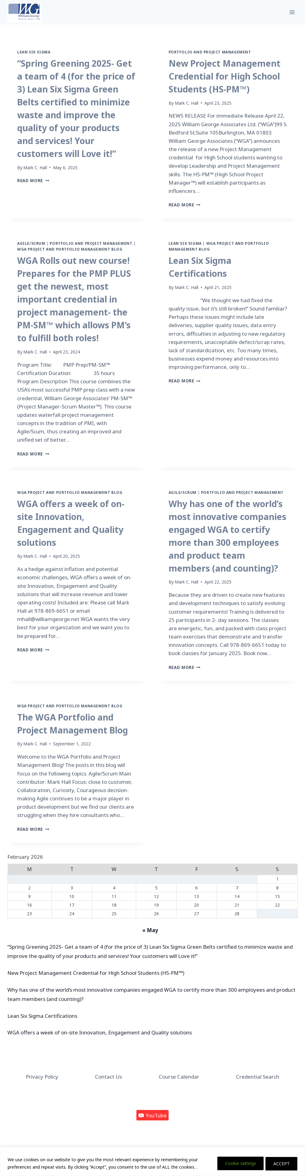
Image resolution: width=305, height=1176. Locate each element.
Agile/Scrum (31, 243)
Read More (33, 180)
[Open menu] (292, 12)
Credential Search (257, 1076)
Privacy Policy (42, 1076)
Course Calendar (179, 1076)
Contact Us (108, 1076)
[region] (152, 1161)
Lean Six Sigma (33, 51)
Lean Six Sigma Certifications (42, 1015)
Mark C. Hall (35, 167)
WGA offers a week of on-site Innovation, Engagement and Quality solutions (99, 1032)
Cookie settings (236, 1163)
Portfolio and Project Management (210, 51)
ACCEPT (280, 1163)
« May (150, 930)
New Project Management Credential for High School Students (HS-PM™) (224, 76)
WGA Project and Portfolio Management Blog (69, 249)
